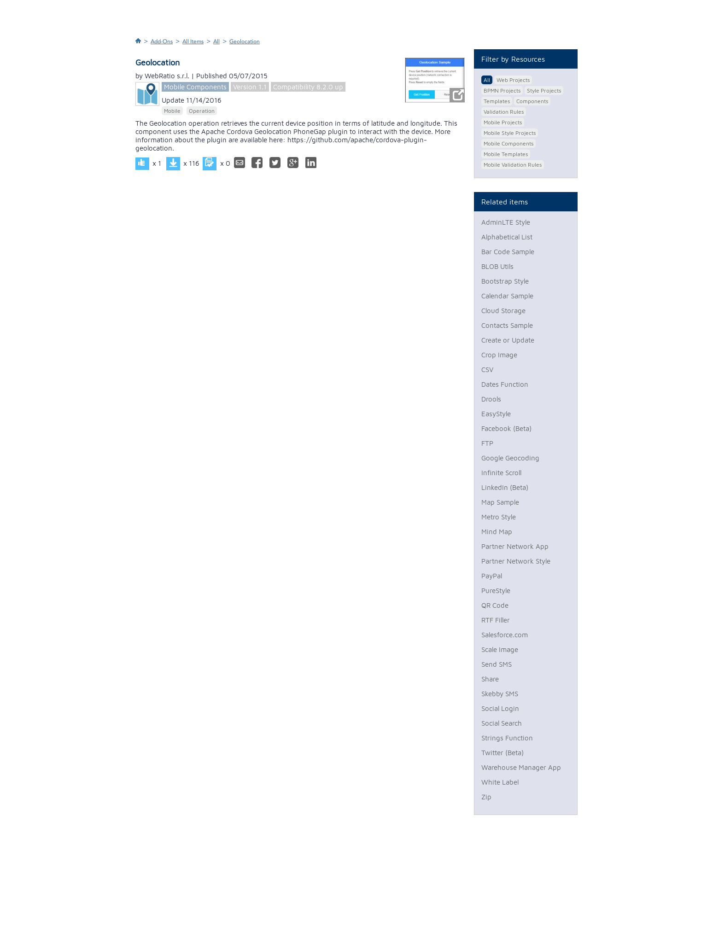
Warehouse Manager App (521, 767)
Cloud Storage (503, 310)
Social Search (501, 723)
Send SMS (496, 664)
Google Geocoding (510, 458)
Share (490, 679)
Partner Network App (515, 546)
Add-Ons (162, 41)
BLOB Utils (497, 266)
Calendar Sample (507, 296)
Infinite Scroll (501, 473)
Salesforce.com (504, 635)
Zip (486, 797)
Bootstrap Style (505, 281)
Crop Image (499, 355)
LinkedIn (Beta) (504, 487)
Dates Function (504, 384)
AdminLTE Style (505, 222)
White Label (500, 782)
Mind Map (496, 532)
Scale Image (499, 649)
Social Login (500, 708)
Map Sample (500, 502)
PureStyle (495, 590)
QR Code (494, 605)
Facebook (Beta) (506, 428)
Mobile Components (195, 87)
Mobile (172, 110)
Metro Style (498, 517)
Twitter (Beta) (502, 753)
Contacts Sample (507, 325)
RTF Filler (495, 620)
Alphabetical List (506, 237)
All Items (193, 41)
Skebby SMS (499, 694)
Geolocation (244, 41)
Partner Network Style (515, 561)
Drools (491, 399)
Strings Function (507, 738)
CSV (487, 369)
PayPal (491, 576)
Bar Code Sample (507, 252)
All (216, 41)
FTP (487, 443)
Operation (202, 110)
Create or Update (507, 340)
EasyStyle (496, 414)
